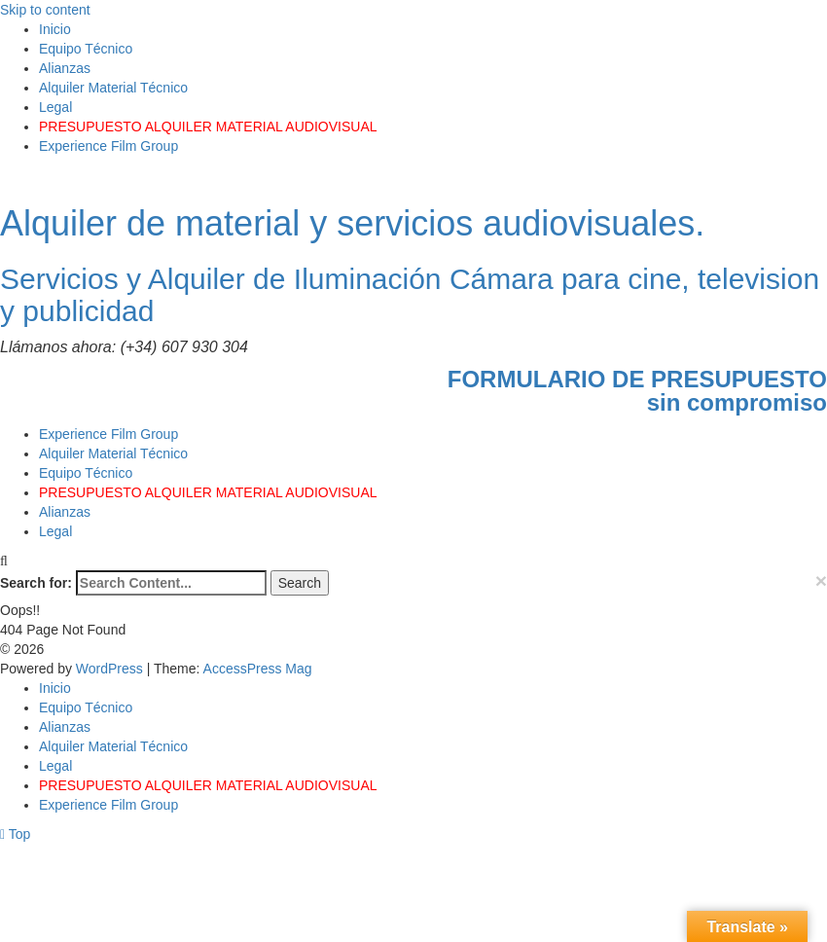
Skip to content (45, 10)
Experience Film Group (108, 146)
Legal (55, 107)
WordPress (111, 668)
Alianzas (64, 68)
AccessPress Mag (257, 668)
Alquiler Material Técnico (113, 87)
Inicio (55, 29)
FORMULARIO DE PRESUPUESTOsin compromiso (637, 391)
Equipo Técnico (85, 48)
